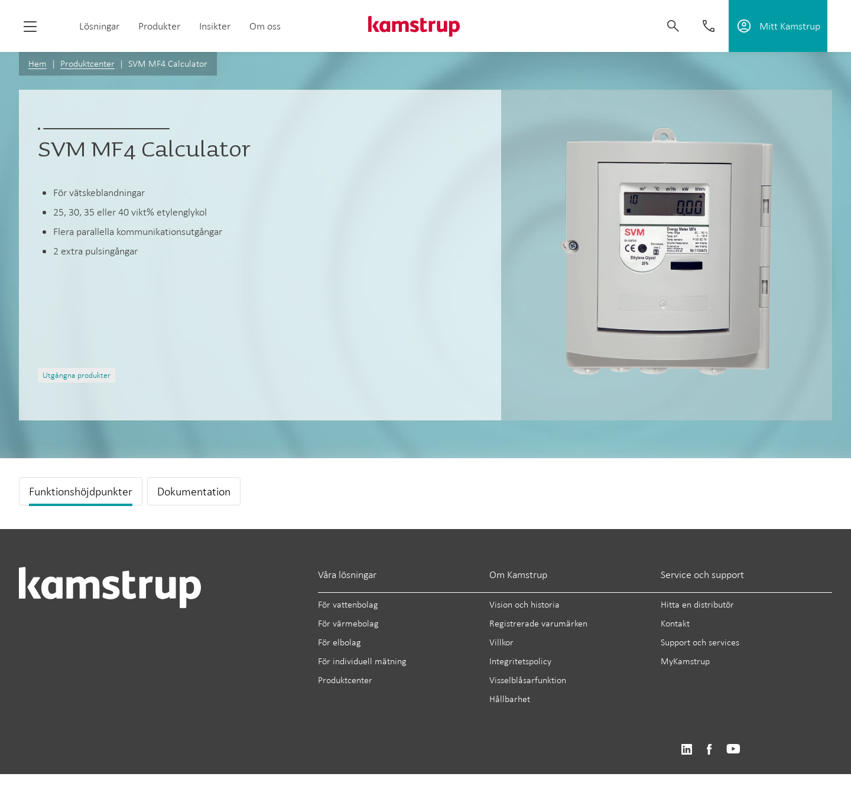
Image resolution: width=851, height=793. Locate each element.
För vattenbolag (348, 604)
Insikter (214, 25)
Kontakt (675, 623)
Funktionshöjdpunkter (80, 491)
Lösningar (99, 25)
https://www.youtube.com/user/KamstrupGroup (733, 749)
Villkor (501, 642)
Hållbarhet (509, 698)
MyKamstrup (685, 661)
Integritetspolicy (520, 661)
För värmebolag (348, 623)
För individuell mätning (362, 661)
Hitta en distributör (697, 604)
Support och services (700, 642)
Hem (37, 63)
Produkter (159, 25)
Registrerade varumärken (538, 623)
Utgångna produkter (77, 375)
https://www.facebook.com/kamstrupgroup (709, 749)
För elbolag (339, 642)
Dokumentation (193, 491)
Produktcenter (87, 63)
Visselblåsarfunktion (527, 680)
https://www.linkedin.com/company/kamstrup (686, 749)
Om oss (265, 25)
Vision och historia (524, 604)
